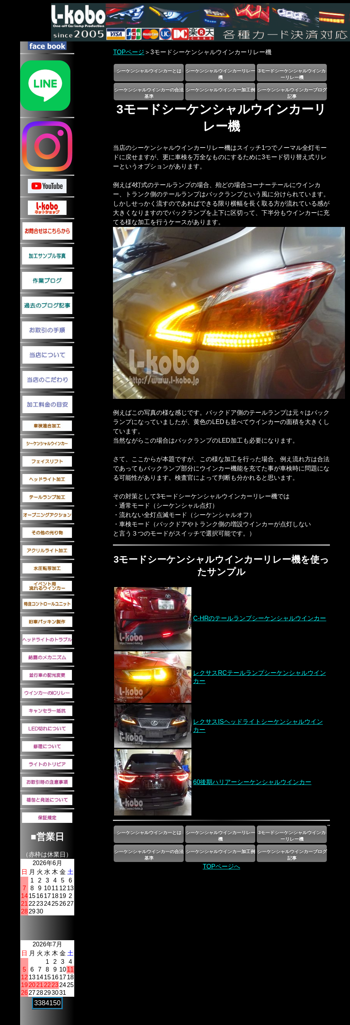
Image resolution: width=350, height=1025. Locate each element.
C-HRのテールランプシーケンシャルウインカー (259, 618)
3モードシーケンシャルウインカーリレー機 (292, 74)
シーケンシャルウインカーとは (148, 71)
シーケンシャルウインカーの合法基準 (149, 93)
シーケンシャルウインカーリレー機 (220, 74)
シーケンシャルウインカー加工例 (220, 90)
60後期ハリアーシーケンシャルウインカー (252, 782)
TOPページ (128, 52)
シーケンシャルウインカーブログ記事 (292, 93)
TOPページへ (221, 866)
